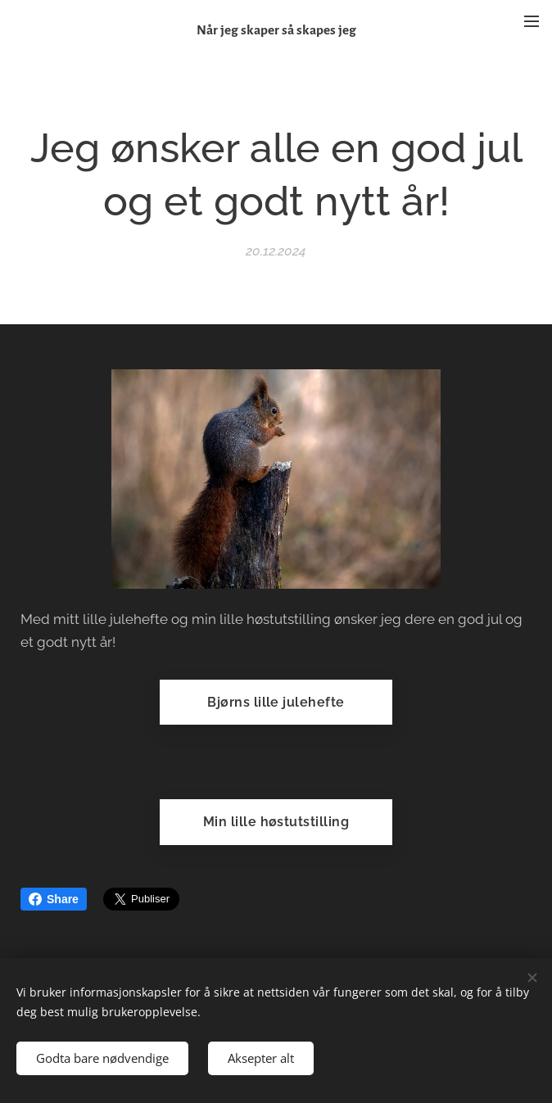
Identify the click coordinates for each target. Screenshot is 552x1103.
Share (54, 899)
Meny (531, 21)
